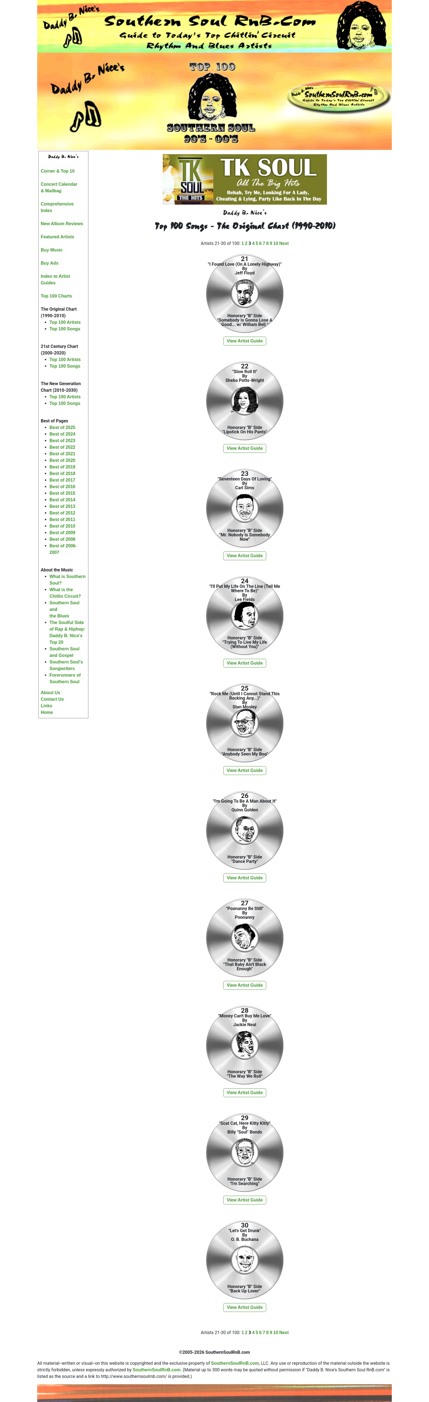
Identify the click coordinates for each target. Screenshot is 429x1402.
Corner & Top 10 (57, 171)
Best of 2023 (62, 440)
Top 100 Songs (65, 329)
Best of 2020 (62, 460)
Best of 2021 (62, 453)
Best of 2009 (62, 532)
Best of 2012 (62, 513)
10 (275, 243)
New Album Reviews (62, 223)
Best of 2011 (62, 519)
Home (47, 712)
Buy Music (52, 250)
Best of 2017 (62, 480)
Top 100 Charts (56, 296)
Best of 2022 (62, 447)
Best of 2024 (62, 434)
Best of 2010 (62, 526)
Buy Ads (49, 263)
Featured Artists (57, 236)
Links (46, 705)
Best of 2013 (62, 506)
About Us (50, 692)
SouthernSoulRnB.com (235, 1363)
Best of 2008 (62, 539)
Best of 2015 (62, 493)
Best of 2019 (62, 467)
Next (284, 243)
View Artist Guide (245, 341)
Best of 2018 (62, 473)
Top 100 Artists (65, 322)
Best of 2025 (62, 427)
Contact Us (52, 699)
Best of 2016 (62, 486)
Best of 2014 (62, 499)
